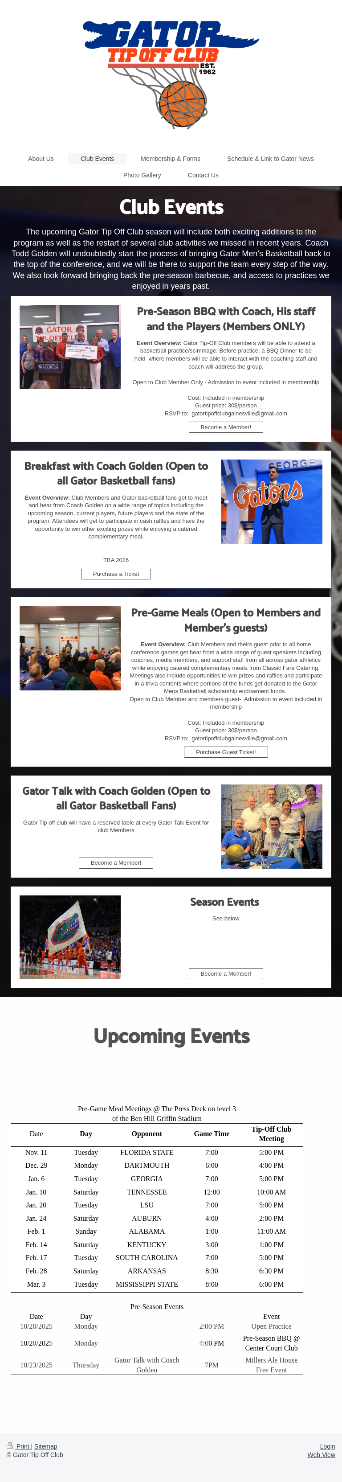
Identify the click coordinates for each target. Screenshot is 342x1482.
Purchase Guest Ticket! (226, 752)
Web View (321, 1454)
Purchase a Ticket (116, 574)
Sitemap (45, 1446)
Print (19, 1446)
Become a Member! (226, 427)
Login (327, 1446)
